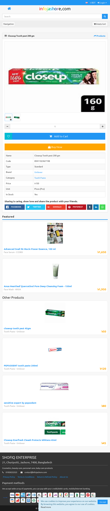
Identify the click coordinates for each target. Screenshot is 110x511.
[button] (87, 2)
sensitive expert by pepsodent (20, 402)
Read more (46, 507)
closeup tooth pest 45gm (17, 328)
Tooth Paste (40, 177)
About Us (64, 477)
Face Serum (9, 252)
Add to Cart (58, 136)
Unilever (38, 172)
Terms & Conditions (26, 477)
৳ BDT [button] (93, 2)
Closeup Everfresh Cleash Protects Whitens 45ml (30, 439)
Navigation (8, 23)
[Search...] (52, 16)
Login (102, 2)
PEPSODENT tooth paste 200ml (21, 365)
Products (99, 35)
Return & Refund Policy (47, 477)
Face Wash (9, 289)
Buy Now (55, 146)
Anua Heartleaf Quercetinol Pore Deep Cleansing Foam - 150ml (38, 286)
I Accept (102, 502)
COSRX (19, 252)
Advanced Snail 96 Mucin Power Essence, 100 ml (30, 248)
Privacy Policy (9, 477)
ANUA (18, 289)
